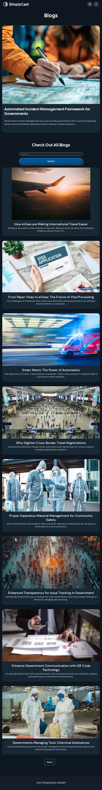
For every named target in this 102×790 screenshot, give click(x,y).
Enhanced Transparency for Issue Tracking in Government (51, 593)
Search (51, 161)
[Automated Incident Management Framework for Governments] (51, 65)
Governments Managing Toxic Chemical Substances (51, 743)
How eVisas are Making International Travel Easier (51, 224)
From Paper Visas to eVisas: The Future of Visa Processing (51, 297)
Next (50, 762)
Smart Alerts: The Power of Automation (51, 370)
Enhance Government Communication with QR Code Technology (51, 668)
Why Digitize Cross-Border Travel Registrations (51, 443)
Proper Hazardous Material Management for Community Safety (51, 518)
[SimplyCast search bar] (51, 154)
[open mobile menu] (96, 4)
